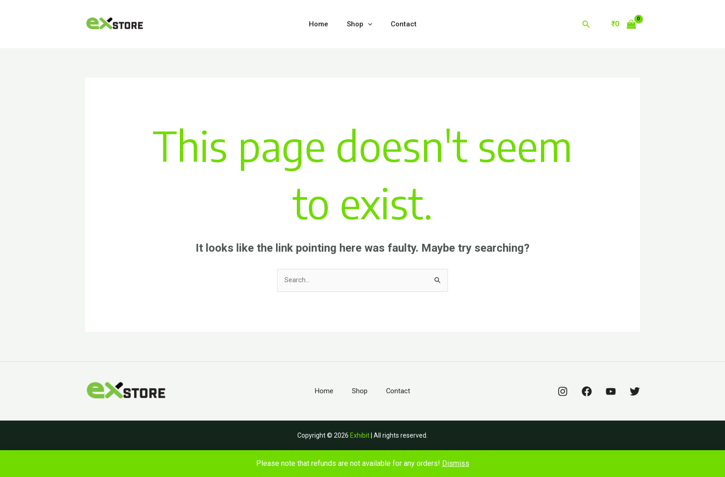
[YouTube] (611, 392)
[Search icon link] (586, 24)
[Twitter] (635, 392)
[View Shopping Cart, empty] (623, 24)
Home (323, 24)
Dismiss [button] (455, 463)
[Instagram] (563, 392)
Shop (359, 24)
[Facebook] (587, 392)
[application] (367, 24)
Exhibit (359, 436)
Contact (399, 24)
